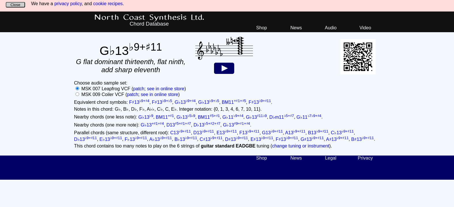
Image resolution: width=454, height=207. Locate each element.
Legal (330, 158)
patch (138, 88)
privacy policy (68, 3)
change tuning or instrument (300, 145)
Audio (331, 27)
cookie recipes (108, 3)
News (296, 27)
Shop (261, 27)
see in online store (165, 88)
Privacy (365, 158)
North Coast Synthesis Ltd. (149, 17)
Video (365, 27)
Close (15, 5)
